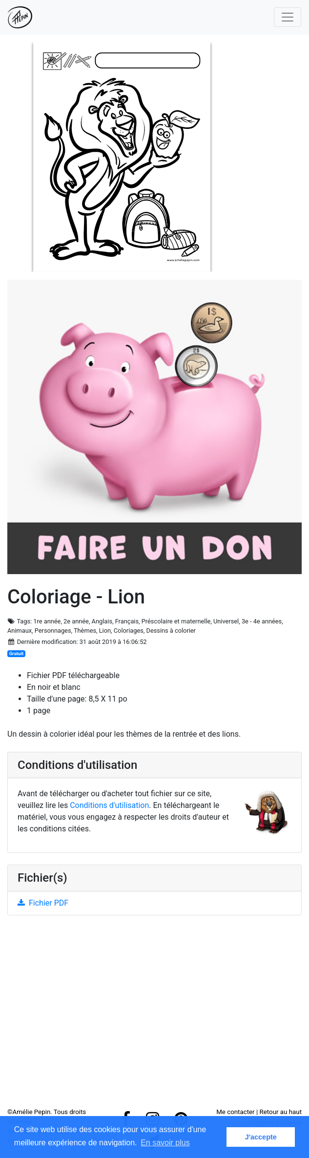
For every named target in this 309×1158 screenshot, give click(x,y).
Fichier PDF (43, 903)
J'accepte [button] (261, 1137)
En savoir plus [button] (165, 1142)
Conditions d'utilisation (109, 805)
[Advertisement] (154, 1015)
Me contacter (235, 1112)
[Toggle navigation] (287, 17)
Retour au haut (281, 1112)
